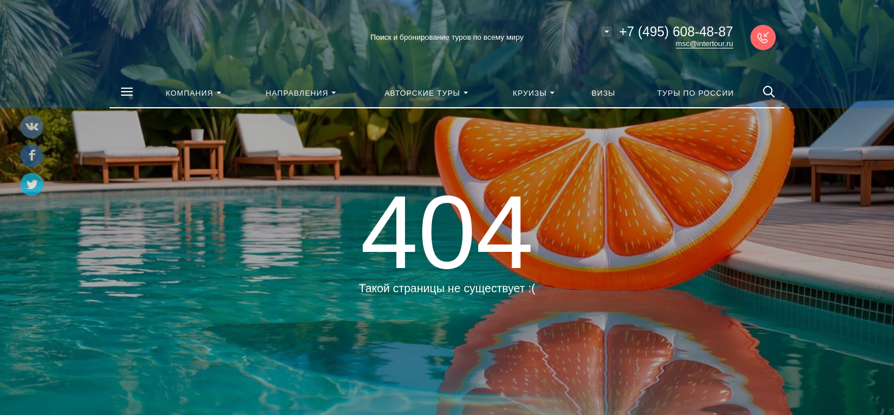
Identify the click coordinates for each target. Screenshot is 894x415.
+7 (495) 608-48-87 (676, 31)
